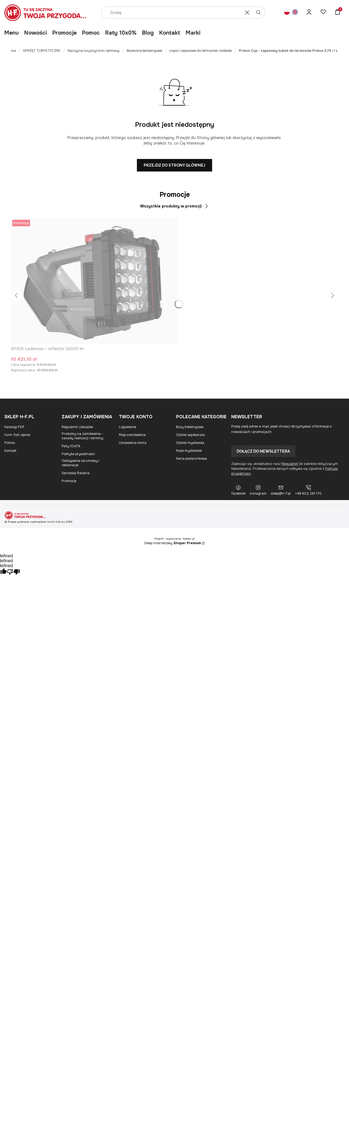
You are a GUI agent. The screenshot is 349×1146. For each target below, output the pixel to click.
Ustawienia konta (132, 443)
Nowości (35, 32)
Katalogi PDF (14, 427)
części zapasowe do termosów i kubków (200, 51)
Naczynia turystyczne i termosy (93, 51)
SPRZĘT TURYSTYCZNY (42, 51)
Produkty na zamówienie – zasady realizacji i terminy (82, 436)
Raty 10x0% (121, 32)
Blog (148, 32)
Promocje (64, 32)
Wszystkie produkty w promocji (174, 206)
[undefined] (13, 572)
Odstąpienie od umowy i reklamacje (80, 463)
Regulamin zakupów (77, 427)
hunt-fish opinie (17, 435)
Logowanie (127, 427)
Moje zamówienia (132, 435)
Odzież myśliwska (190, 443)
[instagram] (258, 490)
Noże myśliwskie (189, 451)
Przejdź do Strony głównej (174, 165)
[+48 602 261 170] (308, 490)
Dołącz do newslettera (263, 451)
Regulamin (290, 464)
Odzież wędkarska (190, 435)
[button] (258, 12)
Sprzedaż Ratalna (75, 473)
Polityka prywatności (78, 454)
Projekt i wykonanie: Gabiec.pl (174, 538)
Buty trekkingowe (189, 427)
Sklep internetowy (172, 543)
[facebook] (238, 490)
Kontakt (169, 32)
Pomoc (91, 32)
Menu (11, 32)
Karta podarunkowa (191, 458)
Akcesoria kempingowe (144, 51)
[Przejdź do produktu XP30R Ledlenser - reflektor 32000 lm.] (94, 281)
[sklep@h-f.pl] (281, 490)
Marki (193, 32)
